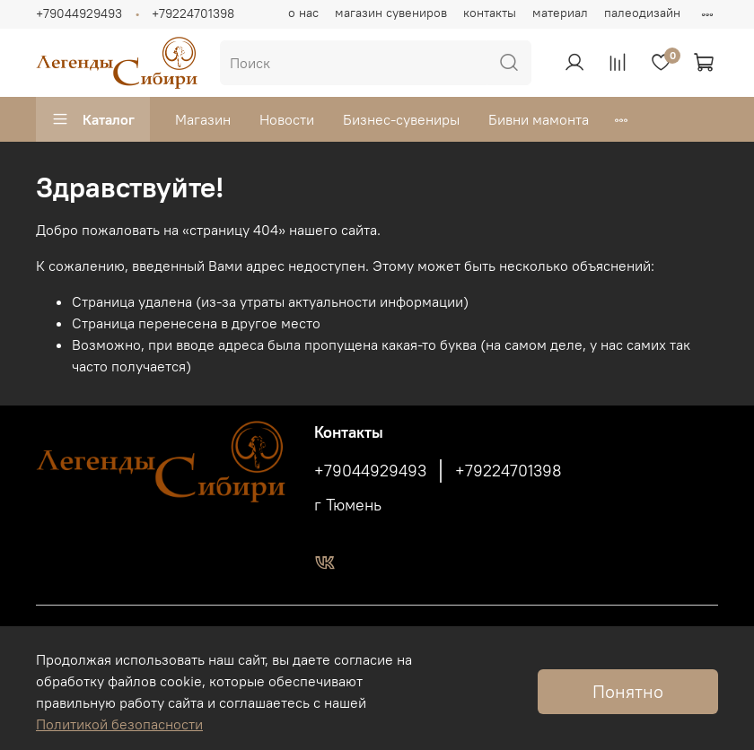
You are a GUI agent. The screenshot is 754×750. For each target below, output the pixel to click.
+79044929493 (79, 13)
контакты (489, 12)
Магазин (203, 119)
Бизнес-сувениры (401, 119)
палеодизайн (642, 12)
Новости (286, 119)
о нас (303, 12)
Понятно (627, 691)
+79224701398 (193, 13)
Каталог (93, 119)
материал (560, 12)
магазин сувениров (391, 12)
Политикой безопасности (119, 724)
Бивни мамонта (538, 119)
